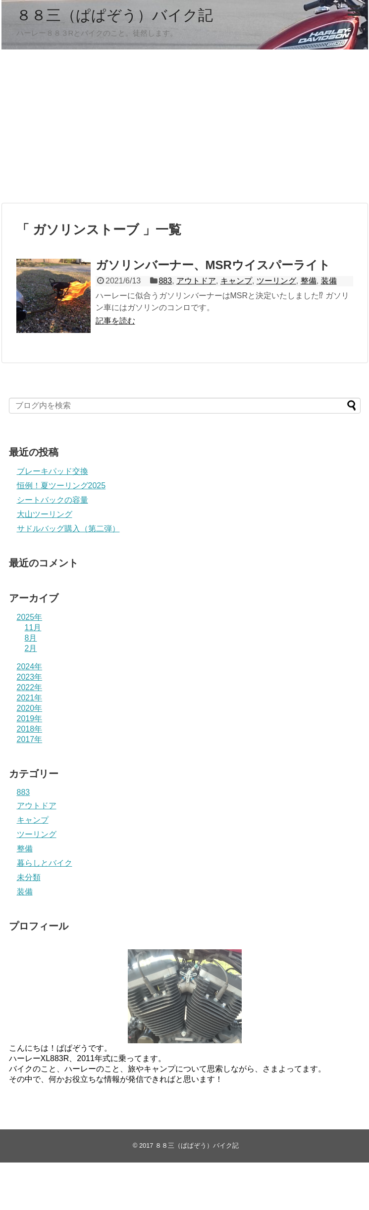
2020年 (30, 708)
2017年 (30, 739)
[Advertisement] (184, 126)
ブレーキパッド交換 (52, 471)
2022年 (30, 687)
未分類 (29, 877)
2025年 (30, 617)
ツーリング (276, 281)
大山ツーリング (44, 514)
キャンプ (236, 281)
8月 (31, 638)
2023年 (30, 677)
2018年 (30, 729)
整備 (308, 281)
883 (165, 281)
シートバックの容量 (52, 500)
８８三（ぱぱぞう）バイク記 (114, 15)
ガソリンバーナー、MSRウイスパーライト (213, 265)
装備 (329, 281)
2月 (31, 648)
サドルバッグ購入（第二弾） (68, 528)
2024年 (30, 666)
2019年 (30, 718)
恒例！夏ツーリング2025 (61, 485)
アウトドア (196, 281)
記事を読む (115, 321)
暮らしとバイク (44, 863)
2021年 (30, 698)
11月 (33, 627)
